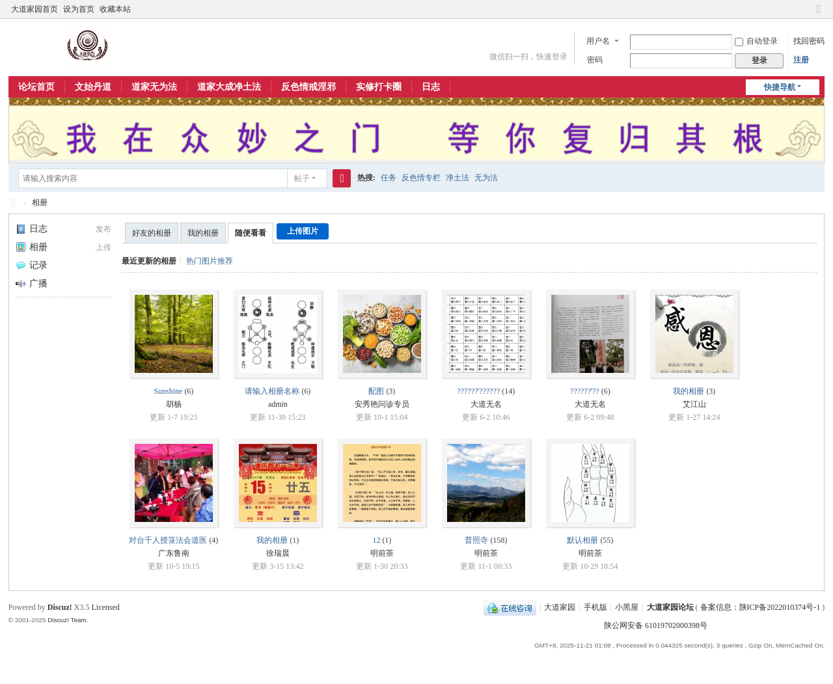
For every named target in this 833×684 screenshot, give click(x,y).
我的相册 (203, 233)
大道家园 (559, 607)
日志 (431, 87)
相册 (40, 202)
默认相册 (582, 540)
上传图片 (302, 231)
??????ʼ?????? (478, 391)
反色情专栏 (421, 177)
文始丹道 (93, 87)
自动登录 (756, 41)
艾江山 (694, 404)
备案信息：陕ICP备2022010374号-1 (761, 607)
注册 (801, 59)
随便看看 (250, 233)
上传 (103, 247)
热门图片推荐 (209, 261)
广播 (32, 283)
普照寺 (476, 540)
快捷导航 (779, 87)
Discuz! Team (67, 619)
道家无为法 (154, 87)
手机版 (595, 607)
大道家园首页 (34, 9)
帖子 (302, 178)
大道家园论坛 (13, 202)
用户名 (598, 41)
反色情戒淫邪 (308, 87)
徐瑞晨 (278, 553)
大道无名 (486, 404)
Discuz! (60, 607)
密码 (595, 59)
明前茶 (382, 553)
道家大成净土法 (229, 87)
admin (278, 404)
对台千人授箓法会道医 (168, 540)
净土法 (457, 177)
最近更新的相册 (149, 261)
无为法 (486, 177)
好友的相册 (151, 233)
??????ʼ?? (584, 391)
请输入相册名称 (272, 391)
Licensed (105, 607)
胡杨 (174, 404)
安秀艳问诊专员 (382, 404)
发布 (103, 229)
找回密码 (809, 41)
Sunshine (168, 391)
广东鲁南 (173, 553)
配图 (376, 391)
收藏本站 (115, 9)
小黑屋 (626, 607)
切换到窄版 (819, 14)
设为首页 (78, 9)
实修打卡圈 (379, 87)
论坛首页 (36, 87)
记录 (32, 265)
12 (376, 540)
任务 (388, 177)
